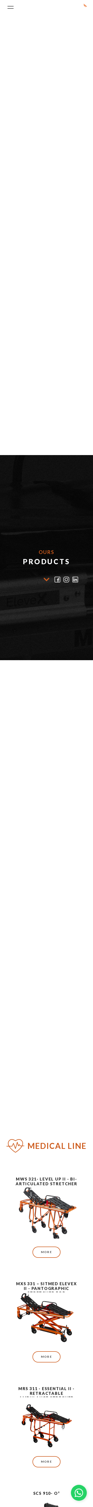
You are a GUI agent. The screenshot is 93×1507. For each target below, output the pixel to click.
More (46, 1252)
